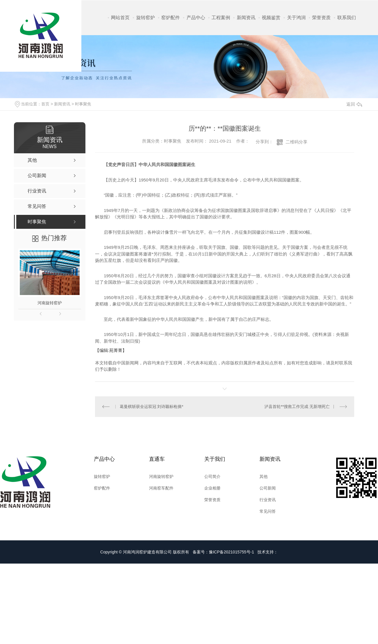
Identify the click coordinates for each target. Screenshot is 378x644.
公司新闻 (267, 488)
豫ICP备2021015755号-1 (231, 552)
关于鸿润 (296, 17)
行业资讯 (267, 499)
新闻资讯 (246, 17)
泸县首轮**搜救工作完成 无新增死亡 (297, 406)
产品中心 (196, 17)
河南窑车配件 (161, 488)
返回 (354, 104)
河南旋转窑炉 (49, 303)
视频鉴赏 (271, 17)
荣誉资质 (321, 17)
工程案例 (221, 17)
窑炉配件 (170, 17)
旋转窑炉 (145, 17)
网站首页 (120, 17)
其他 (263, 476)
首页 (45, 104)
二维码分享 (296, 141)
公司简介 (212, 476)
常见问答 (267, 511)
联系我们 (346, 17)
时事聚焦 (83, 104)
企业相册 (212, 488)
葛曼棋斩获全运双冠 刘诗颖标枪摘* (151, 406)
